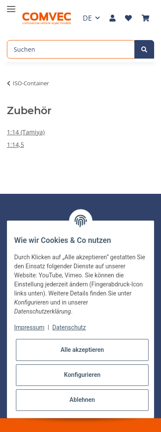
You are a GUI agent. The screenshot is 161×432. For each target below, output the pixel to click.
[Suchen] (71, 49)
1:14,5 (15, 144)
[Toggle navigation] (11, 5)
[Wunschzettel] (128, 18)
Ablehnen (82, 399)
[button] (112, 18)
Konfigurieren (82, 374)
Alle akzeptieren (82, 349)
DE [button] (87, 18)
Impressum (29, 327)
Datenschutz (69, 327)
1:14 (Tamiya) (26, 132)
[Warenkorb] (145, 18)
